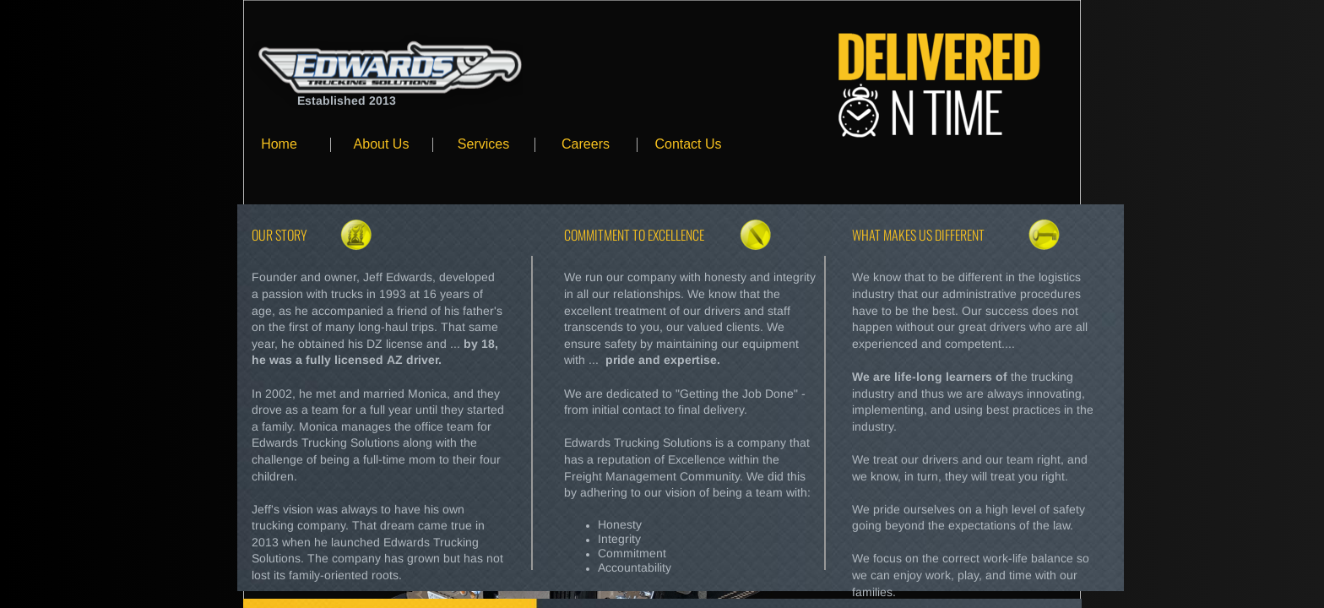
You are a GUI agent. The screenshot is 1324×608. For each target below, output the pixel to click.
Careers (586, 144)
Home (279, 144)
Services (483, 144)
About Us (382, 144)
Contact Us (687, 144)
